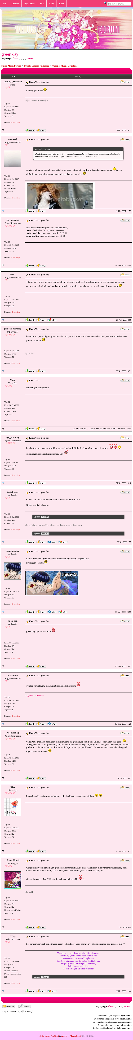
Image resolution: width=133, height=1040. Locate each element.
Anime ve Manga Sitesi (71, 1036)
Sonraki (30, 58)
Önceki (16, 58)
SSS (42, 4)
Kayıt (61, 4)
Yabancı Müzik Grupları (64, 65)
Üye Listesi (29, 4)
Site (4, 4)
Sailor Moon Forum (11, 65)
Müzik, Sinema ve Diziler (36, 65)
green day (10, 54)
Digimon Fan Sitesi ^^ (34, 695)
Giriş (51, 4)
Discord (15, 4)
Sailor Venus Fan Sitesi (49, 1036)
